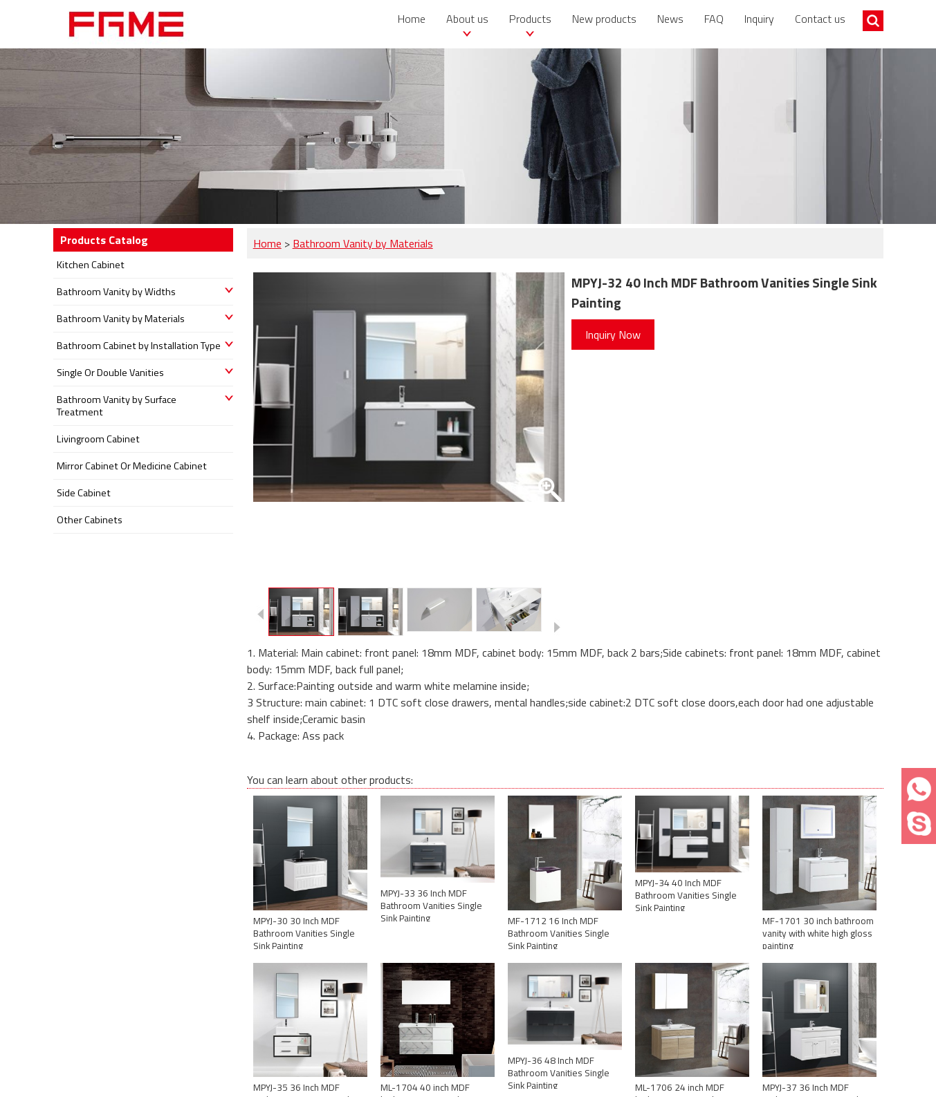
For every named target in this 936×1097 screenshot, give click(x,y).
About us (467, 18)
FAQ (714, 18)
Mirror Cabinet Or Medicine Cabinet (132, 466)
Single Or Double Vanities (110, 372)
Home (411, 18)
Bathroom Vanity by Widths (116, 291)
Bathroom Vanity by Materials (363, 243)
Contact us (820, 18)
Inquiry (759, 18)
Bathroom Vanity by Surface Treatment (116, 406)
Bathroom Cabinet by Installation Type (139, 345)
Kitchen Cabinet (91, 264)
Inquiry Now (613, 334)
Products (530, 18)
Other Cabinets (89, 519)
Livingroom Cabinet (98, 439)
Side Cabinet (84, 492)
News (670, 18)
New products (604, 18)
